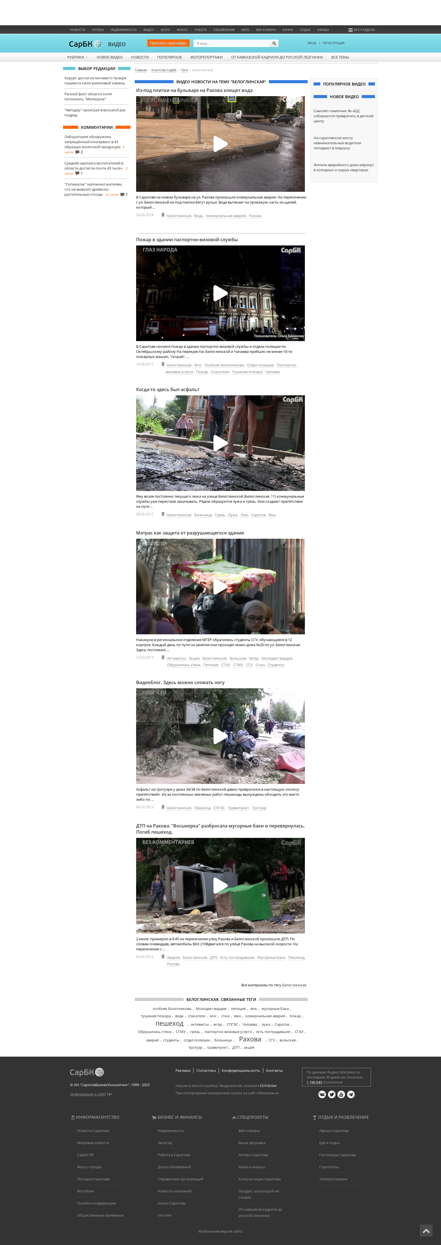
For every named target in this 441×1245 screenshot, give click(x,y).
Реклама (183, 1070)
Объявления (224, 30)
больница (223, 1040)
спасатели (196, 1015)
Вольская (238, 658)
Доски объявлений (174, 1166)
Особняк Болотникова (224, 364)
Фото (165, 30)
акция (249, 1047)
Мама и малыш (252, 1166)
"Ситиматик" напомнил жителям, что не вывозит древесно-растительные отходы (93, 189)
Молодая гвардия (277, 658)
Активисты (176, 658)
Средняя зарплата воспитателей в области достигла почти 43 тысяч (93, 166)
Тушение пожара (247, 371)
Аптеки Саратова (253, 1154)
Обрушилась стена (183, 664)
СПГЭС (219, 807)
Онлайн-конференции (96, 1203)
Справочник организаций (180, 1178)
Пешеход (202, 807)
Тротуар (259, 807)
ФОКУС (182, 30)
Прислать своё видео (168, 43)
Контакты (274, 1070)
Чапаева (272, 371)
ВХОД (312, 43)
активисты (200, 1024)
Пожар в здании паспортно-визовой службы (187, 239)
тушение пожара (156, 1015)
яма (237, 1015)
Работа (201, 30)
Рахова (255, 215)
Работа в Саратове (174, 1154)
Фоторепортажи (206, 57)
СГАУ (225, 664)
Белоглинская (179, 215)
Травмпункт (238, 807)
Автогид (165, 1142)
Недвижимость (124, 30)
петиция (238, 1008)
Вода (198, 215)
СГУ (249, 664)
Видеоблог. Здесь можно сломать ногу (180, 682)
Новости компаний (175, 1191)
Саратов (258, 514)
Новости (77, 30)
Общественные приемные (100, 1215)
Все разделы (361, 30)
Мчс (198, 364)
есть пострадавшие (273, 1031)
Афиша (323, 30)
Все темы (340, 57)
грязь (195, 1031)
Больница (203, 514)
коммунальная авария (265, 1015)
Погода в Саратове (93, 1178)
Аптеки (98, 30)
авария (152, 1040)
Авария (173, 957)
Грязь (220, 514)
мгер (217, 1024)
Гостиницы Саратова (337, 1154)
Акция (194, 658)
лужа (266, 1024)
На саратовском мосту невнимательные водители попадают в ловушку (337, 142)
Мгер (253, 658)
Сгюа (260, 664)
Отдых (305, 30)
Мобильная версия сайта (220, 1231)
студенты (171, 1040)
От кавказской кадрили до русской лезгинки (277, 57)
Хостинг (165, 1215)
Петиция (210, 664)
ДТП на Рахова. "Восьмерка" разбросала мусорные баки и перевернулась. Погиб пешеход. (220, 829)
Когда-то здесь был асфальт (167, 389)
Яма (272, 514)
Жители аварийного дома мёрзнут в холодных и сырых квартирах (344, 167)
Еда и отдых (329, 1142)
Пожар (202, 371)
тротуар (195, 1047)
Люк (244, 514)
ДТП (213, 957)
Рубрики (77, 57)
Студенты (276, 664)
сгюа (225, 1015)
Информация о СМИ (88, 1094)
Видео (148, 30)
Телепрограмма (333, 1178)
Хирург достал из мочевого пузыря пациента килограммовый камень (95, 80)
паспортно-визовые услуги (228, 1031)
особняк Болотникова (172, 1008)
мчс (213, 1015)
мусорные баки (275, 1008)
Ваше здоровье (252, 1142)
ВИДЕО (117, 44)
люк (253, 1008)
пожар (295, 1015)
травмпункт (217, 1047)
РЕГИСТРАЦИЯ (334, 43)
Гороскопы (329, 1166)
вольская (288, 1040)
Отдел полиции (260, 364)
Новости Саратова (93, 1130)
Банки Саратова (172, 1203)
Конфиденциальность (241, 1070)
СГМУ (238, 664)
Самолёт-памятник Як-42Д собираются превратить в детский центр (344, 115)
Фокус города (89, 1166)
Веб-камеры (266, 30)
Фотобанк (85, 1191)
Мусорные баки (271, 957)
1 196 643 (314, 1082)
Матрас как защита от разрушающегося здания (190, 533)
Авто (245, 30)
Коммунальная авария (226, 215)
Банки (288, 30)
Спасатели (220, 371)
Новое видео (110, 57)
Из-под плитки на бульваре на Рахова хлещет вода (194, 90)
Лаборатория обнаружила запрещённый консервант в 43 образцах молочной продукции (92, 141)
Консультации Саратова (259, 1178)
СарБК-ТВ (85, 1154)
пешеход (169, 1023)
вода (179, 1015)
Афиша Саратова (334, 1130)
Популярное (169, 57)
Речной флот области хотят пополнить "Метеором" (88, 96)
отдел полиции (197, 1040)
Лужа (232, 514)
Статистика (206, 1070)
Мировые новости (93, 1142)
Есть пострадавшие (237, 957)
